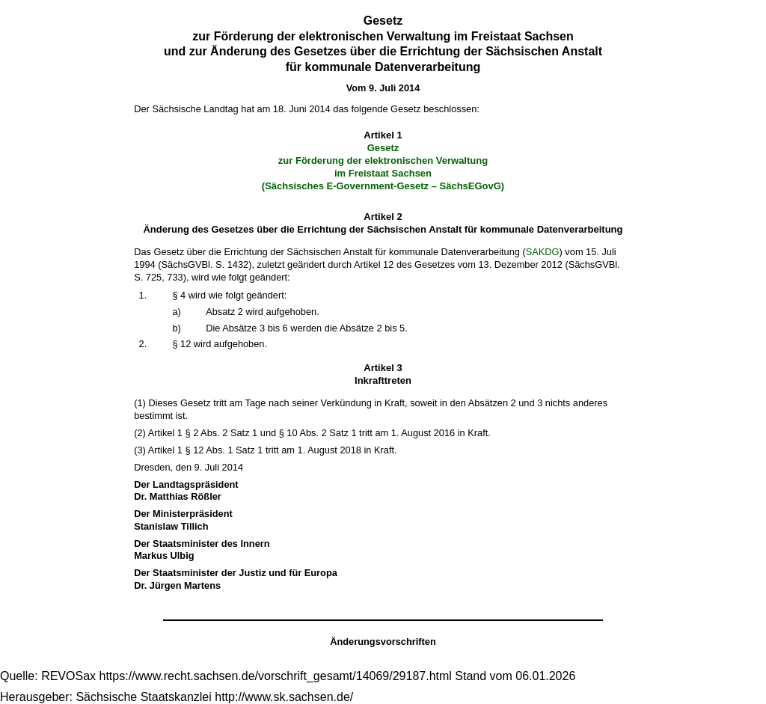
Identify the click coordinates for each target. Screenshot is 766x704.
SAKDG (543, 251)
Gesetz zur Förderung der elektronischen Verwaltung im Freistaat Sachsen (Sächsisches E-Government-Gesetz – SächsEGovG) (383, 167)
